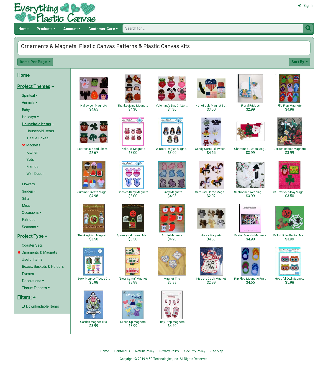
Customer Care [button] (101, 29)
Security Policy (194, 351)
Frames (32, 166)
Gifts (26, 198)
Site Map (216, 351)
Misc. (26, 205)
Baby (26, 110)
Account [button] (70, 29)
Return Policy (144, 351)
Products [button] (45, 29)
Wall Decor (35, 173)
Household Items (40, 131)
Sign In (306, 5)
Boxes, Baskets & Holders (43, 266)
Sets (30, 159)
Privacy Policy (169, 351)
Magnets (31, 145)
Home (23, 29)
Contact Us (122, 351)
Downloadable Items (40, 306)
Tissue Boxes (37, 138)
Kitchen (32, 152)
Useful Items (32, 259)
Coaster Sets (32, 245)
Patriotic (28, 219)
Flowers (28, 184)
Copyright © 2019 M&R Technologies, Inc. (149, 359)
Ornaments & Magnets (37, 252)
